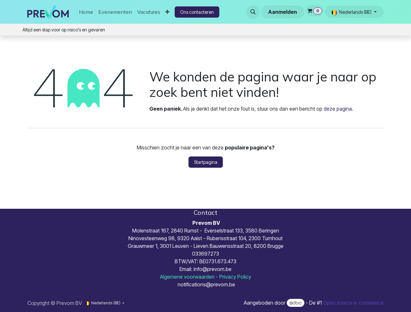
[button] (253, 12)
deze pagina (338, 108)
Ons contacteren (197, 12)
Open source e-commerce (353, 302)
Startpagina (205, 162)
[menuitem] (86, 11)
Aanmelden (282, 12)
